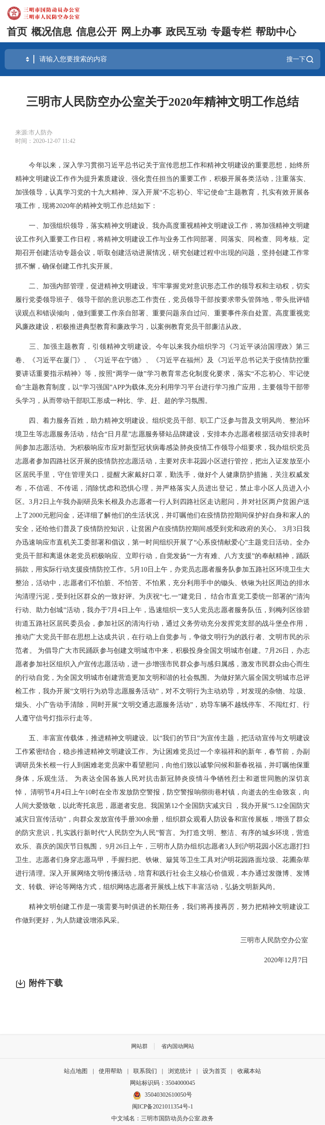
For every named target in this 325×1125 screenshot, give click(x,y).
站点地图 (76, 1071)
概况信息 (51, 31)
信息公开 (96, 31)
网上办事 (141, 31)
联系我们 (145, 1071)
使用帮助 (110, 1071)
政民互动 (186, 31)
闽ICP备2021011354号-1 (162, 1107)
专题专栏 (231, 31)
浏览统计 (180, 1071)
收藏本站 (249, 1071)
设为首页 (214, 1071)
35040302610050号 (162, 1096)
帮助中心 (276, 31)
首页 (17, 31)
